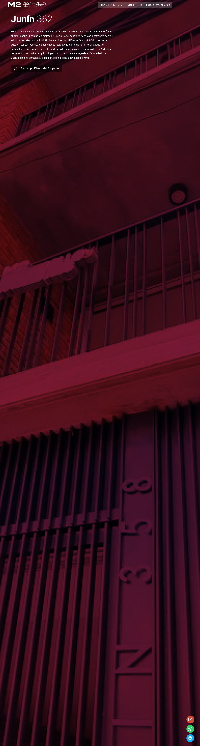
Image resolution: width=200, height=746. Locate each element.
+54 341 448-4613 (111, 4)
